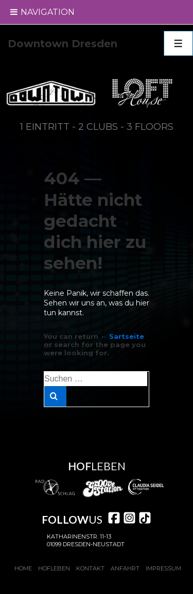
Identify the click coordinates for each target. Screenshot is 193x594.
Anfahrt (125, 568)
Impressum (163, 568)
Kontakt (90, 568)
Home (23, 568)
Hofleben (54, 568)
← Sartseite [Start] (122, 336)
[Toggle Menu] (14, 12)
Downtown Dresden (62, 43)
